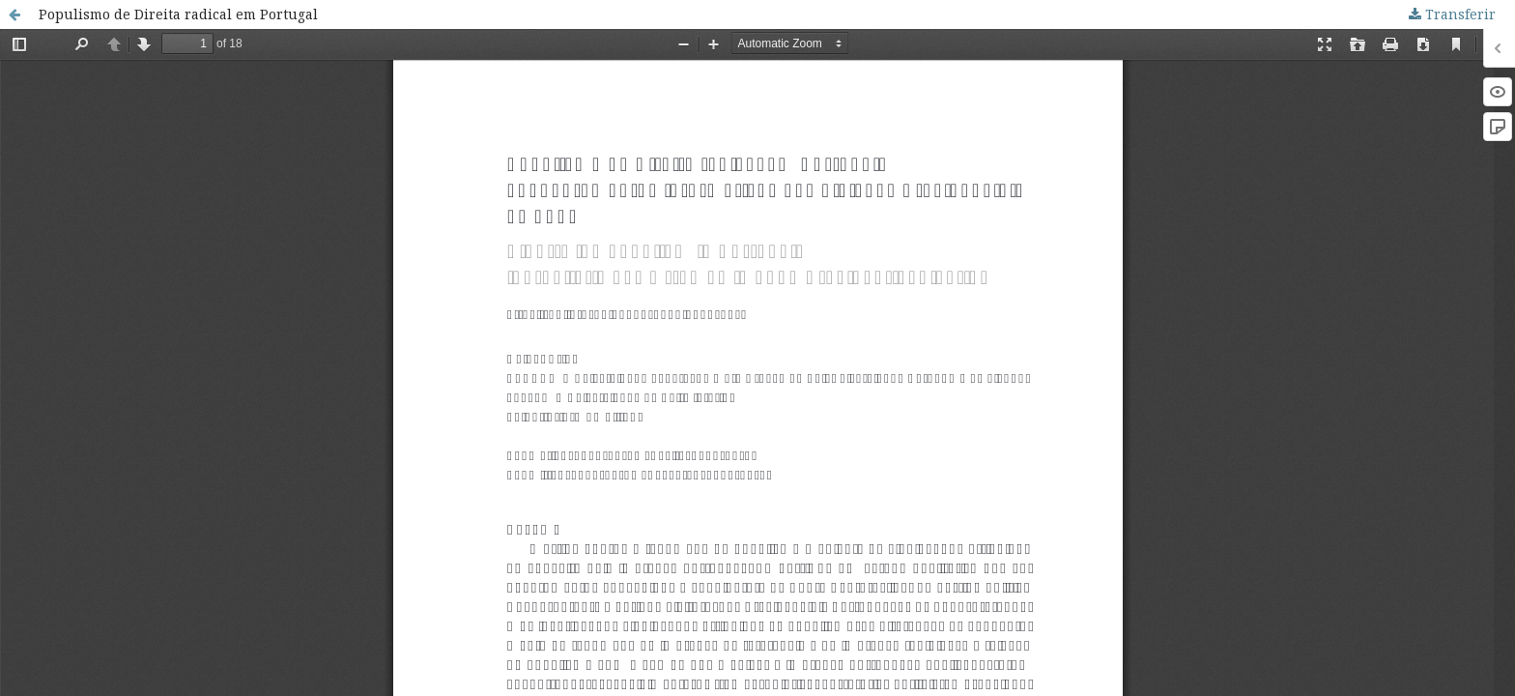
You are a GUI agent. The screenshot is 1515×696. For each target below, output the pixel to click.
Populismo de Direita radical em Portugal (178, 14)
